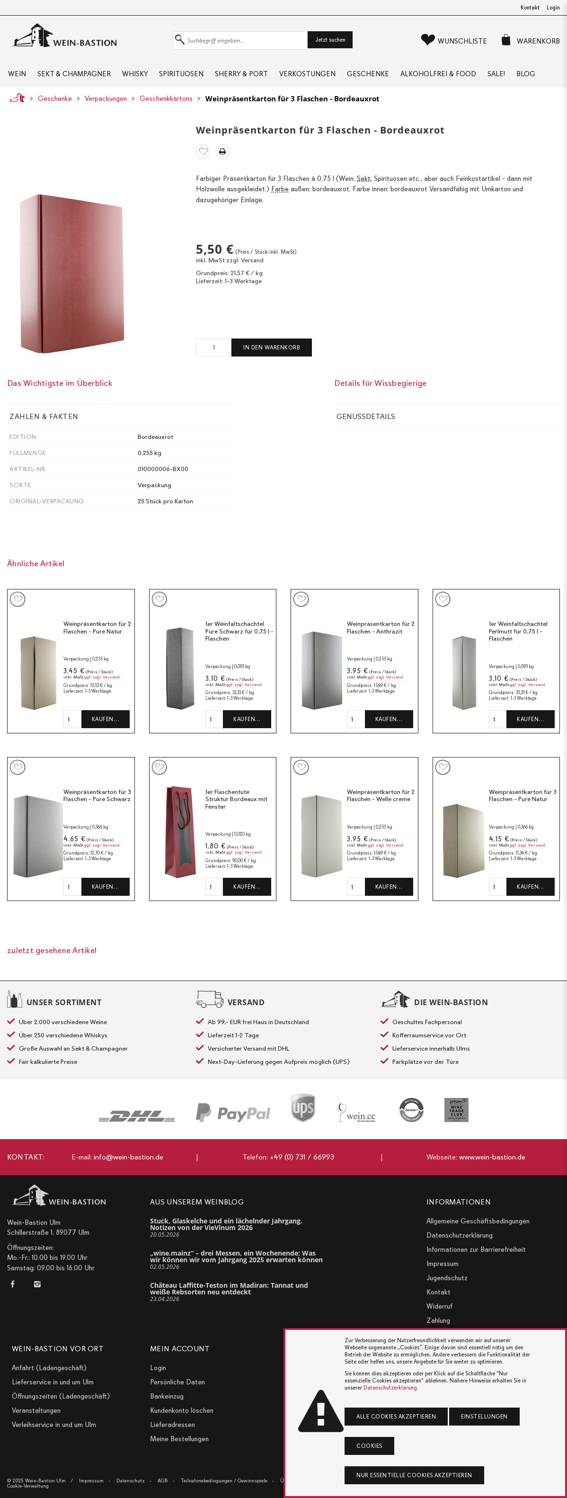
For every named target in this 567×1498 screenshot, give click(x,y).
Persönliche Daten (177, 1382)
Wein (16, 75)
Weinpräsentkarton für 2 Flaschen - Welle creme (381, 800)
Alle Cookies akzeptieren (396, 1416)
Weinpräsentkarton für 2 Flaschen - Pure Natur (97, 631)
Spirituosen (183, 75)
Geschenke (373, 75)
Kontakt (530, 7)
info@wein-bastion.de (128, 1157)
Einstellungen (484, 1416)
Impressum (442, 1263)
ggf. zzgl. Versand (102, 681)
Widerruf (439, 1306)
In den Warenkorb (271, 351)
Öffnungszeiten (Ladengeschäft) (61, 1396)
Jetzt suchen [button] (330, 39)
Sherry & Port (244, 75)
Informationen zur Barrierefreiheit (476, 1249)
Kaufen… (105, 723)
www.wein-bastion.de (492, 1157)
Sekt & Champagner (74, 75)
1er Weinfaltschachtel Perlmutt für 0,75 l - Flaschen (518, 635)
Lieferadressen (172, 1424)
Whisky (136, 75)
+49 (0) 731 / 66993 (302, 1157)
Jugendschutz (447, 1278)
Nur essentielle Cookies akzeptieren (414, 1475)
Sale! (503, 75)
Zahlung (438, 1320)
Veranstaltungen (36, 1410)
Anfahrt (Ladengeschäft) (49, 1368)
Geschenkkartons (166, 102)
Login (553, 7)
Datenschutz (130, 1481)
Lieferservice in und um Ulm (53, 1382)
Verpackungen (106, 102)
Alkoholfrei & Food (444, 75)
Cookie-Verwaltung (28, 1486)
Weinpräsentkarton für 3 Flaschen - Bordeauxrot (292, 102)
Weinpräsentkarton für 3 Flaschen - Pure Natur (523, 800)
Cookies (369, 1446)
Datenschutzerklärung (459, 1235)
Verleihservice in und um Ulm (54, 1424)
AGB (163, 1481)
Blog (533, 75)
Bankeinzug (167, 1396)
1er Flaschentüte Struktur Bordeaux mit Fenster (236, 803)
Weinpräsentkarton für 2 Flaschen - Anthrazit (381, 631)
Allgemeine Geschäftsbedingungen (478, 1221)
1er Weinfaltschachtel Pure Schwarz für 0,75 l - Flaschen (239, 635)
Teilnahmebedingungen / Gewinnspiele (224, 1481)
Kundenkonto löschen (181, 1410)
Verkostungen (312, 75)
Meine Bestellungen (179, 1439)
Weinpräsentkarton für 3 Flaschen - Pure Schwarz (97, 800)
